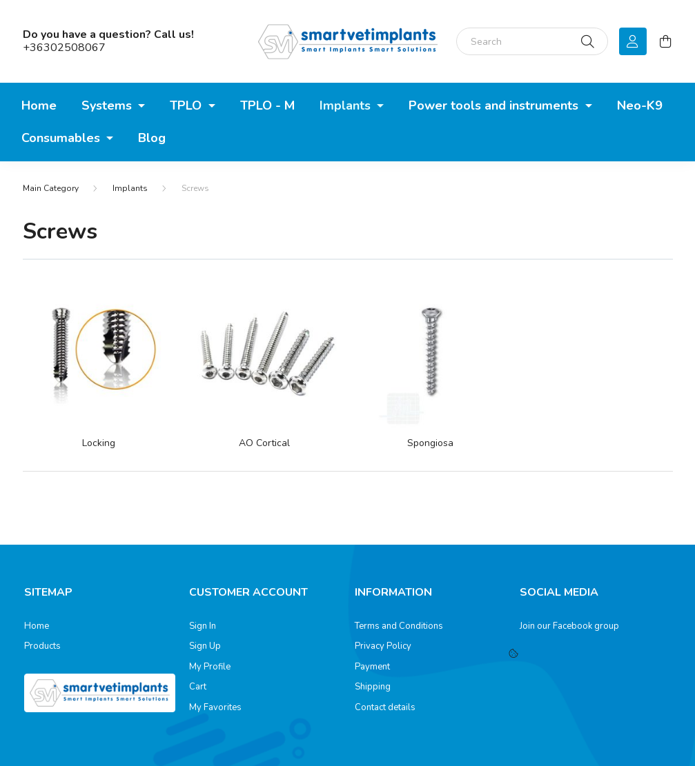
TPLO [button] (187, 105)
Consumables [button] (62, 138)
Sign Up (205, 646)
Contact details (385, 708)
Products (42, 646)
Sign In (202, 626)
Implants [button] (347, 105)
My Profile (210, 667)
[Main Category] (51, 188)
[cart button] (666, 41)
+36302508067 (64, 47)
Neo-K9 (640, 105)
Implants (130, 188)
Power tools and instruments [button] (495, 105)
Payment (372, 667)
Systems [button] (108, 105)
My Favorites (215, 708)
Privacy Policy (383, 646)
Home (39, 105)
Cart (197, 687)
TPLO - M (267, 105)
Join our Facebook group (569, 626)
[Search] (532, 41)
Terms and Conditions (399, 626)
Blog (152, 138)
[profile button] (633, 41)
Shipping (373, 687)
